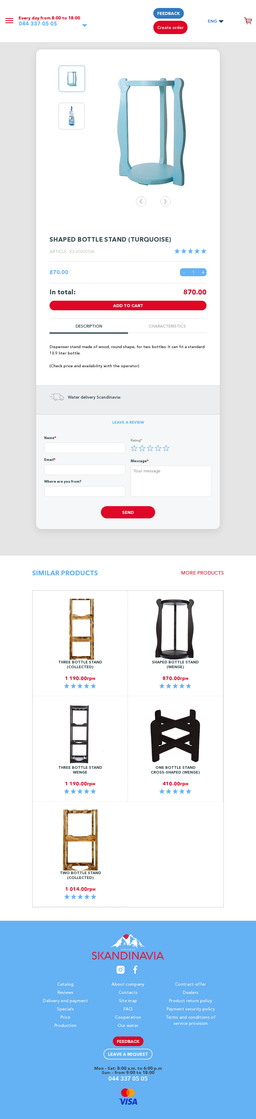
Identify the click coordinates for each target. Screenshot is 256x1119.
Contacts (128, 992)
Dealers (190, 992)
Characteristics (167, 326)
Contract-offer (190, 984)
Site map (128, 1000)
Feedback (168, 13)
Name (49, 438)
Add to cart (128, 305)
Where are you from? (62, 481)
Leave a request (128, 1054)
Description (89, 326)
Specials (65, 1008)
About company (128, 984)
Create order (170, 27)
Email (49, 459)
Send (128, 512)
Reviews (65, 992)
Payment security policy (191, 1008)
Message (139, 461)
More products (202, 573)
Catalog (65, 984)
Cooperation (128, 1017)
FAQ (128, 1008)
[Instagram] (120, 970)
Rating (136, 440)
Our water (128, 1025)
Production (65, 1025)
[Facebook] (135, 970)
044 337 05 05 (38, 23)
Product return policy (190, 1000)
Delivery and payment (65, 1000)
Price (65, 1017)
